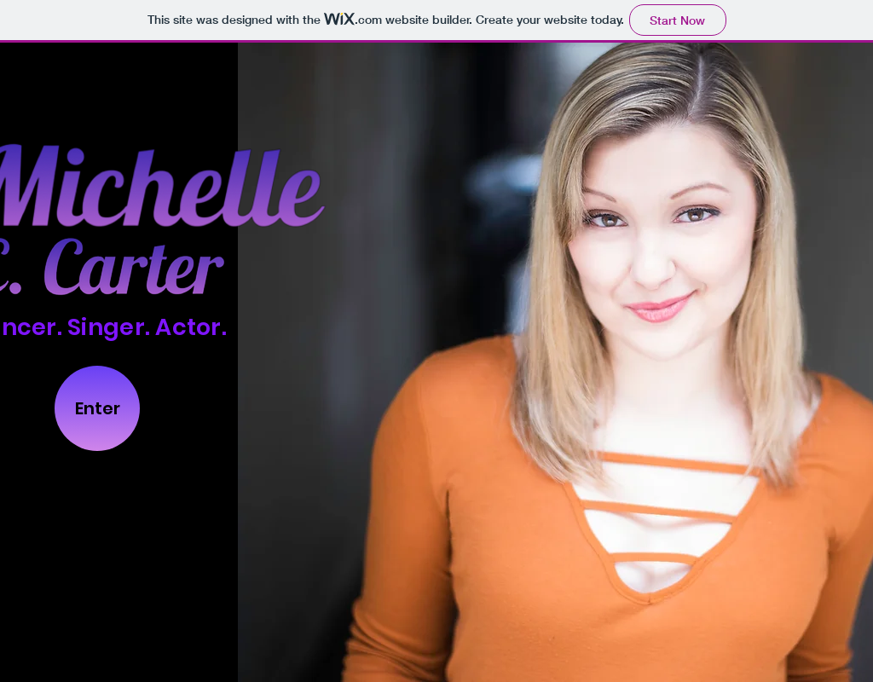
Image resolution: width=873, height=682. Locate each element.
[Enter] (97, 408)
